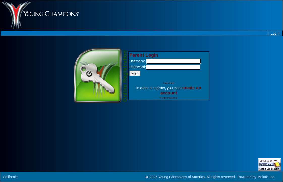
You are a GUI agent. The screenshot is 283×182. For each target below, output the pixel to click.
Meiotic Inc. (266, 177)
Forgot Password (168, 98)
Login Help (168, 83)
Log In (275, 33)
